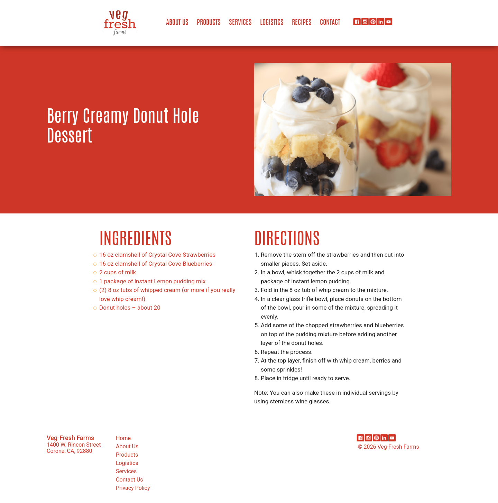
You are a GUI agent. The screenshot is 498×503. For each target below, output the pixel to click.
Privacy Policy (133, 488)
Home (123, 438)
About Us (177, 22)
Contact (330, 22)
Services (240, 22)
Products (209, 22)
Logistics (272, 22)
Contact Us (129, 479)
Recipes (302, 22)
